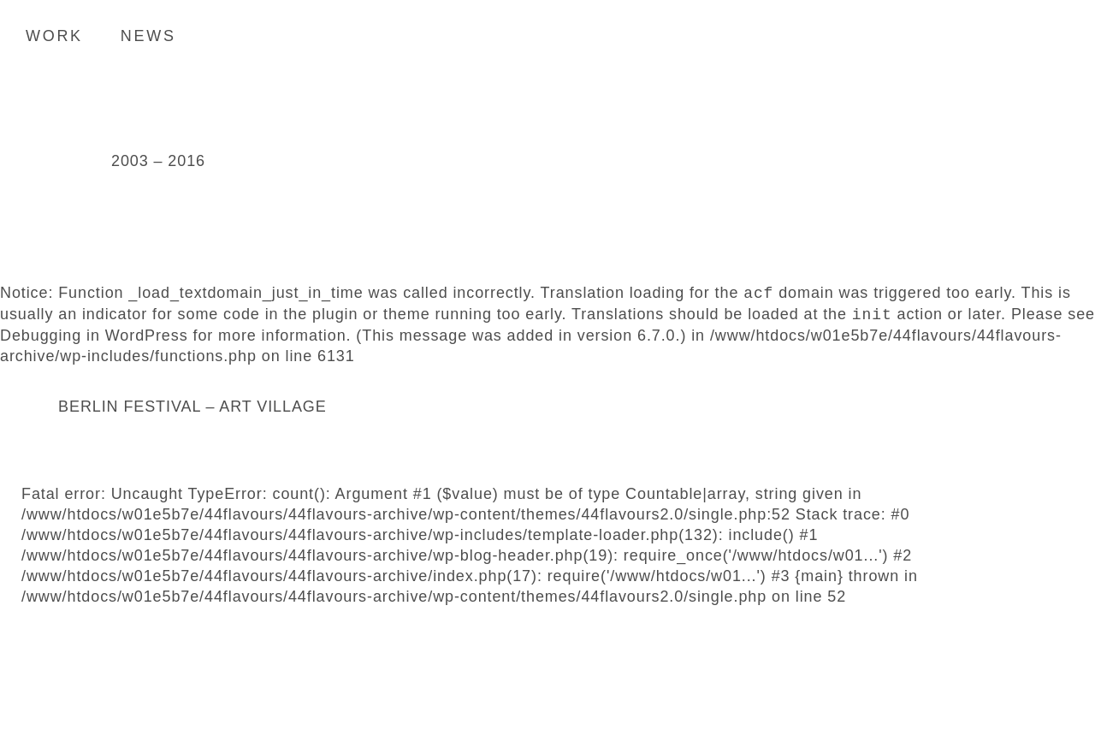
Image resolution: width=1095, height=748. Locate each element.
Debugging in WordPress (94, 335)
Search (1056, 35)
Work (54, 36)
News (148, 36)
